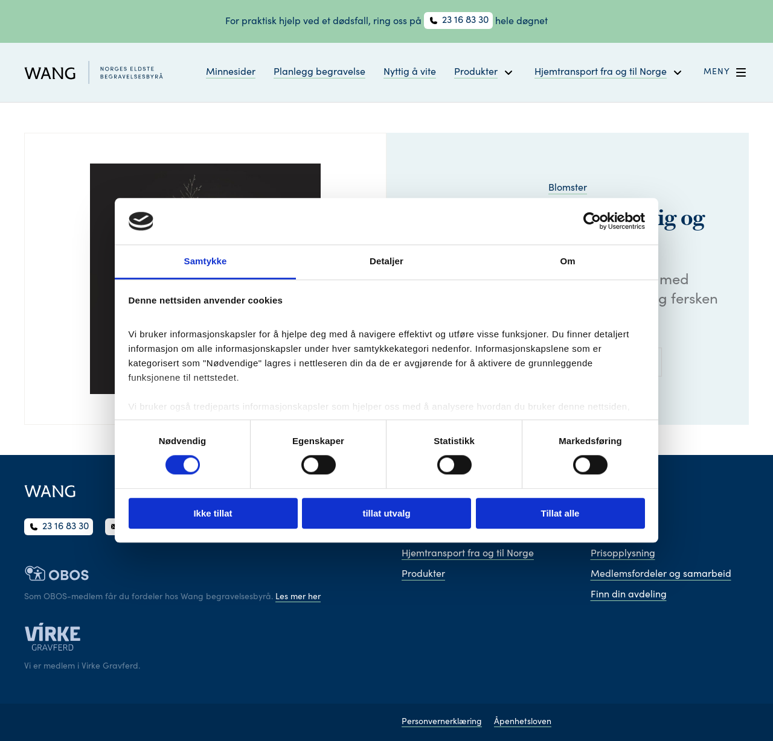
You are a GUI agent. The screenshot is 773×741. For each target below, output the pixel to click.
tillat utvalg (386, 513)
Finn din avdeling (629, 595)
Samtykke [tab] (205, 261)
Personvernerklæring (442, 722)
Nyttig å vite (409, 72)
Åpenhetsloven (522, 722)
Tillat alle (560, 513)
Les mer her (298, 597)
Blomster (567, 188)
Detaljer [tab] (386, 261)
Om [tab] (567, 261)
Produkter (423, 574)
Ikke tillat (212, 513)
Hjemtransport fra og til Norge (468, 554)
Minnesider (230, 72)
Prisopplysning (623, 554)
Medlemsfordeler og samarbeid (661, 574)
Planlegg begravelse (319, 72)
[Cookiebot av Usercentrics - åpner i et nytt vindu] (592, 221)
